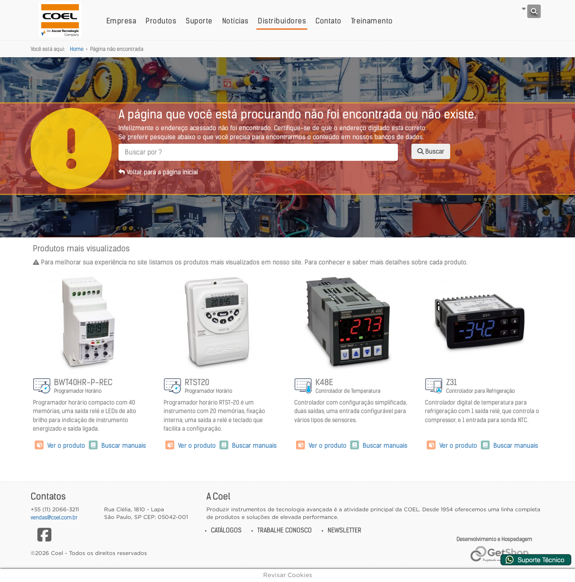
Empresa (121, 20)
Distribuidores (282, 20)
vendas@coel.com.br (54, 517)
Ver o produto (60, 445)
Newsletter (344, 530)
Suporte (199, 20)
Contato (328, 20)
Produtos (161, 20)
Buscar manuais (116, 445)
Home (76, 48)
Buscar (430, 151)
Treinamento (372, 20)
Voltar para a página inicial (158, 172)
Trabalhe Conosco (284, 530)
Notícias (235, 20)
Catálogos (226, 530)
